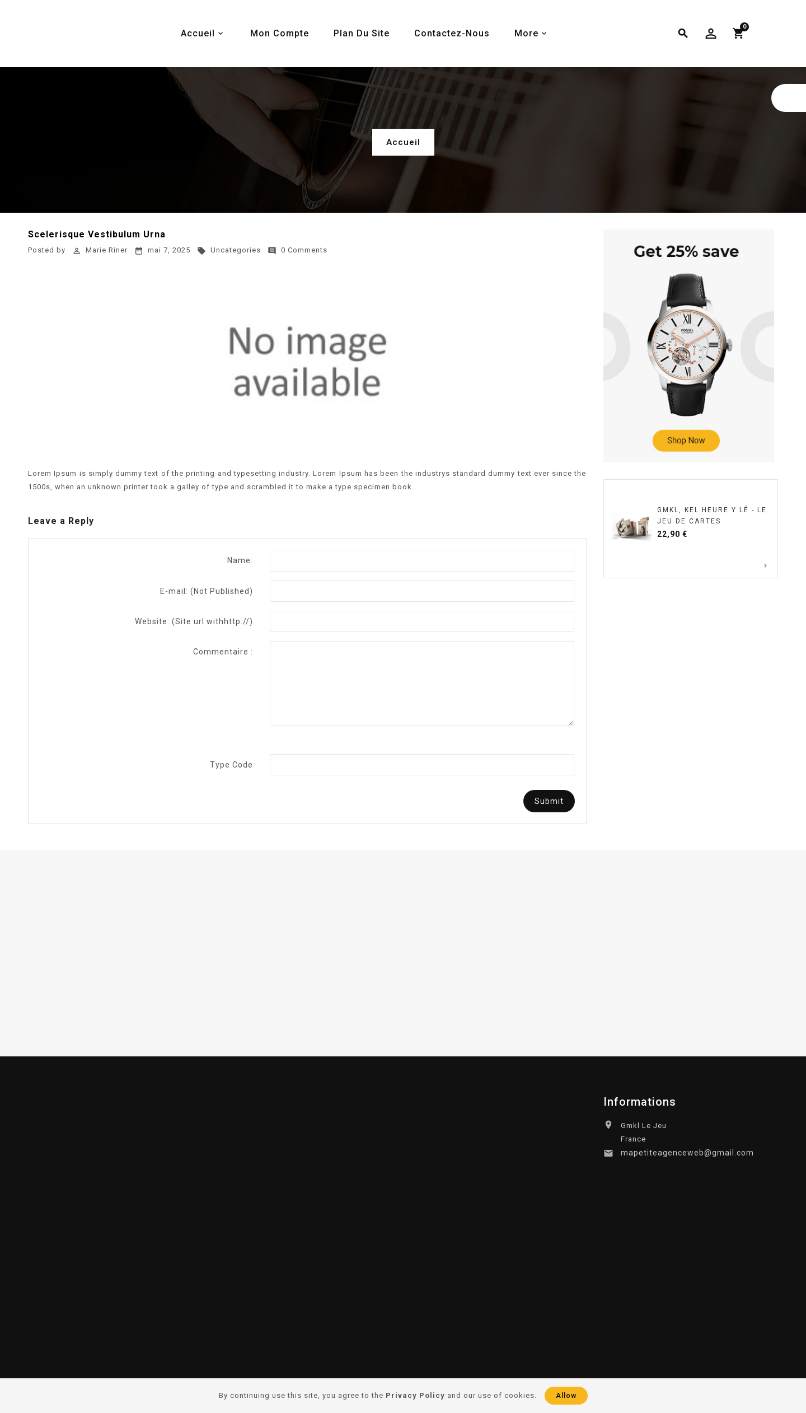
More (526, 33)
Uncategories (229, 250)
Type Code (231, 764)
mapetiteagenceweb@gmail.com (687, 1152)
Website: (194, 621)
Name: (240, 560)
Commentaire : (223, 651)
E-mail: (206, 591)
